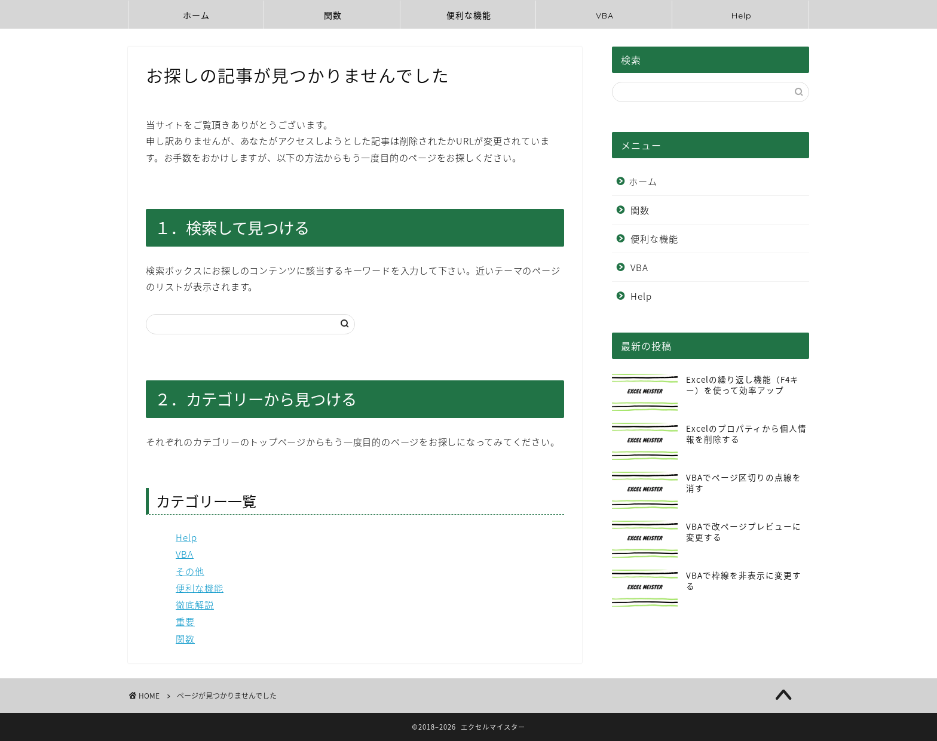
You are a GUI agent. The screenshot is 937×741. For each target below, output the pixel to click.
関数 (333, 15)
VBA (605, 15)
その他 (190, 571)
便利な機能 (468, 15)
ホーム (196, 15)
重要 (185, 621)
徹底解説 (195, 604)
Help (741, 15)
